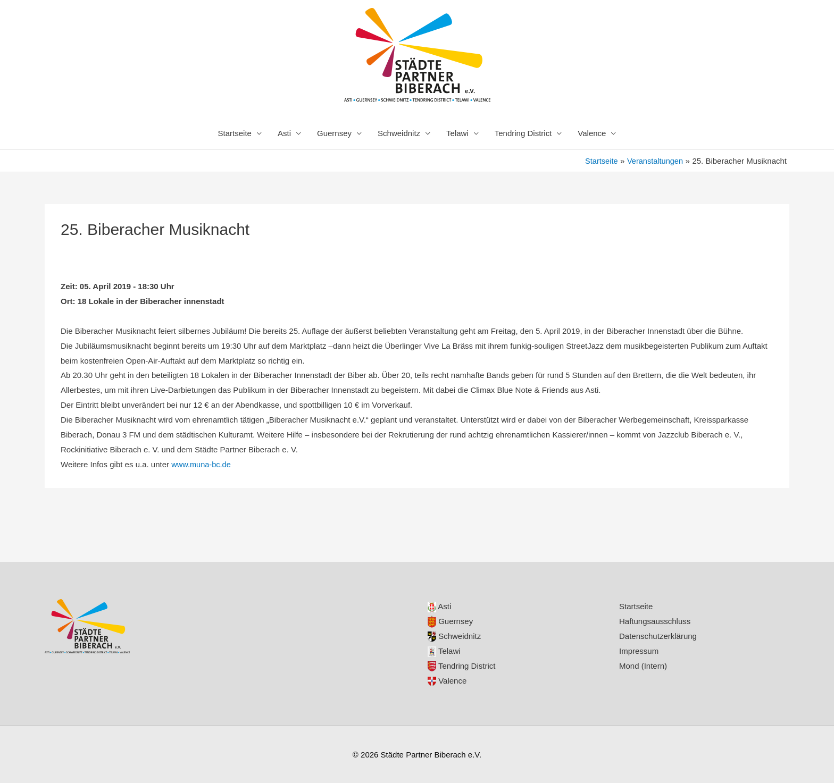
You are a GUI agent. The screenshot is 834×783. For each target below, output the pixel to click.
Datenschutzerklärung (658, 636)
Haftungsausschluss (654, 621)
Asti (284, 133)
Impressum (638, 650)
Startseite (235, 133)
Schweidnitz (399, 133)
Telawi (457, 133)
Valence (592, 133)
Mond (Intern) (643, 665)
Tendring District (523, 133)
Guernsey (334, 133)
